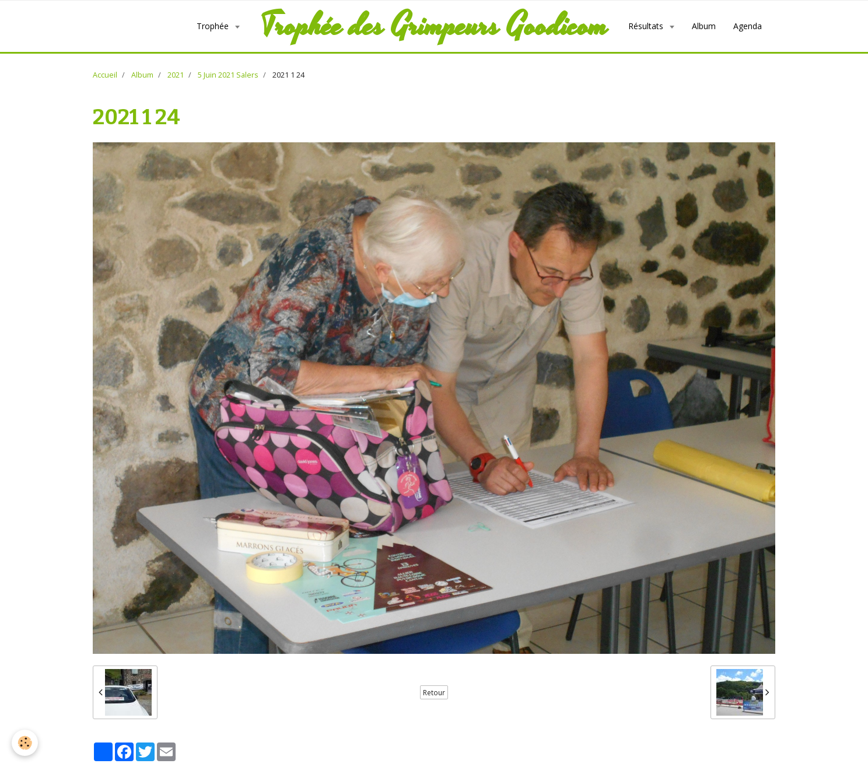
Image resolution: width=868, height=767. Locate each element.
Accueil (105, 75)
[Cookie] (25, 743)
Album (704, 25)
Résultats (647, 25)
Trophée (214, 25)
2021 (175, 75)
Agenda (747, 25)
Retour (434, 692)
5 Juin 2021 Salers (228, 75)
